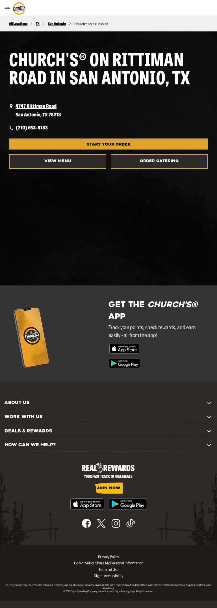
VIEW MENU (57, 161)
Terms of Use (109, 569)
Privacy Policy (108, 556)
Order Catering (159, 161)
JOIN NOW (108, 488)
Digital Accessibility (108, 575)
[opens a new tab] (108, 110)
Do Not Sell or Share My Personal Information (108, 562)
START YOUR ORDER (109, 144)
